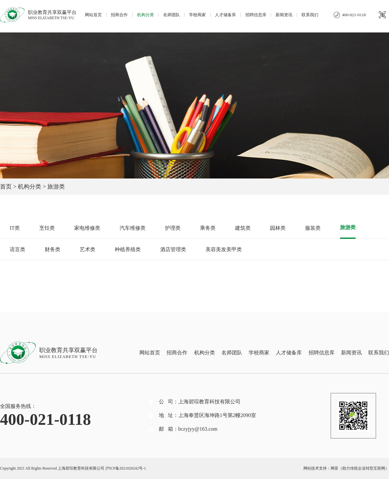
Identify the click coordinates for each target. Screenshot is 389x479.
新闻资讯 (284, 14)
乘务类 (208, 228)
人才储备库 (225, 14)
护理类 (173, 228)
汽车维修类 (133, 228)
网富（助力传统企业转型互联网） (360, 468)
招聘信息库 (255, 14)
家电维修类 (87, 228)
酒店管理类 (173, 249)
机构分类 (145, 14)
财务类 (52, 249)
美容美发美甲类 (224, 249)
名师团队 (171, 14)
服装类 (313, 228)
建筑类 (243, 228)
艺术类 (87, 249)
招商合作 (119, 14)
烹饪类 (47, 228)
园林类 (278, 228)
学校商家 (197, 14)
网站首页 (93, 14)
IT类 (15, 228)
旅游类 (348, 227)
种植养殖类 (128, 249)
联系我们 (309, 14)
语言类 (17, 249)
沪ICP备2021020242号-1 (125, 468)
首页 (6, 186)
